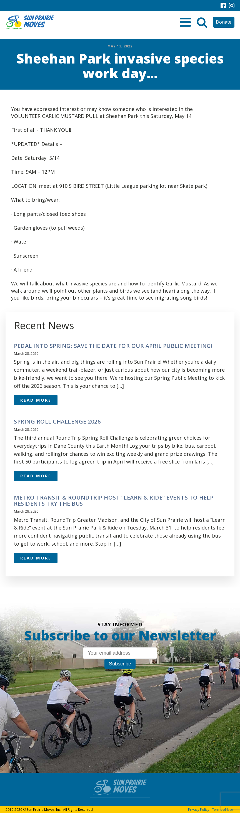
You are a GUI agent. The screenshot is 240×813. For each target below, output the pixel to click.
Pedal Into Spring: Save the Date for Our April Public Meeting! (113, 346)
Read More (35, 400)
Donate (223, 22)
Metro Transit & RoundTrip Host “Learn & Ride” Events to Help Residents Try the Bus (113, 501)
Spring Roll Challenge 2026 (57, 422)
